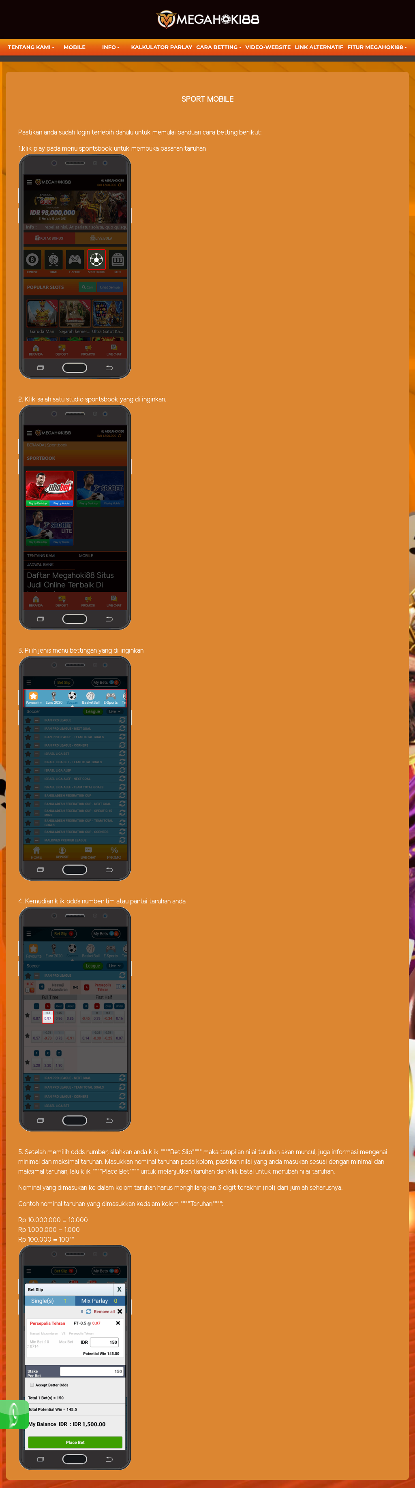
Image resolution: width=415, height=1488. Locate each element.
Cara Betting (216, 47)
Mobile (75, 47)
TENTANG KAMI (29, 47)
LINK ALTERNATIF (319, 47)
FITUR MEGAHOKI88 (375, 47)
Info (109, 47)
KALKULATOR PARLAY (162, 47)
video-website (268, 47)
